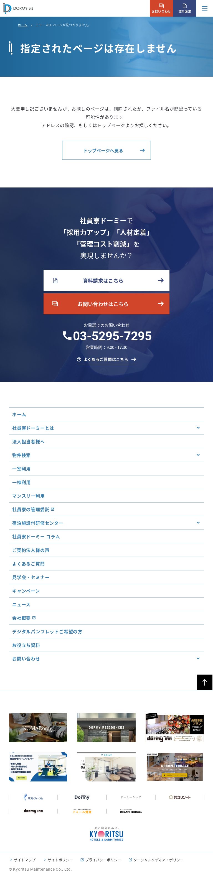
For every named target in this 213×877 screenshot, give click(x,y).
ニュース (21, 604)
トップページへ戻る (103, 150)
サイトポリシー (60, 859)
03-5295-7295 (112, 336)
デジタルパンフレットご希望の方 (47, 631)
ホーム (22, 25)
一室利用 (21, 468)
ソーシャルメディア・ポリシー (158, 859)
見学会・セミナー (30, 577)
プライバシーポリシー (103, 859)
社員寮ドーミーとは (33, 428)
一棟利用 (21, 482)
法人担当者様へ (28, 441)
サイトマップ (25, 859)
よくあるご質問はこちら (105, 359)
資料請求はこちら (87, 280)
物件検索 (21, 455)
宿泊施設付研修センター (38, 522)
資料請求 (184, 8)
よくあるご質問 (28, 563)
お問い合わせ (161, 8)
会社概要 (21, 617)
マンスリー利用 (28, 495)
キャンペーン (26, 590)
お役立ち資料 (26, 645)
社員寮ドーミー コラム (36, 536)
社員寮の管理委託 (30, 509)
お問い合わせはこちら (90, 303)
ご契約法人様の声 (30, 550)
